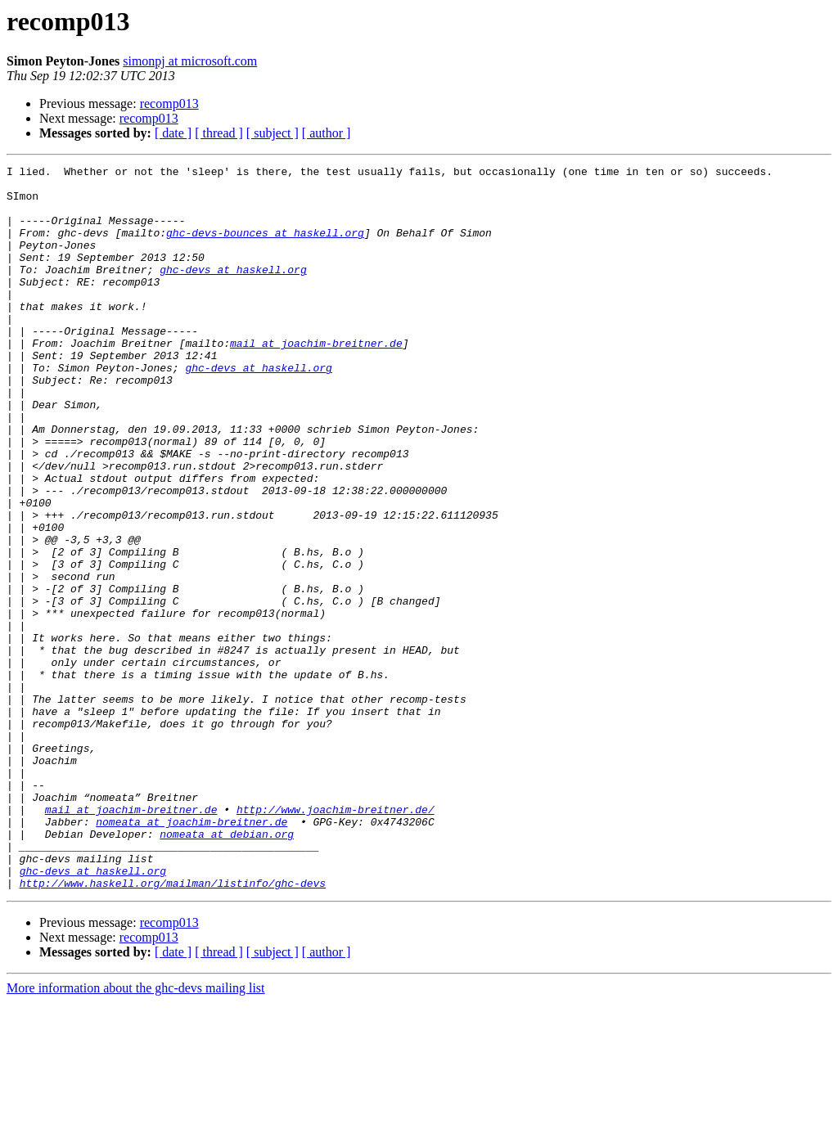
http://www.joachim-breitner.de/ (336, 939)
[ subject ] (272, 133)
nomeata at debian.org (227, 968)
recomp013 (169, 103)
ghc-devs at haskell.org (233, 291)
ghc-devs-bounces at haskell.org (265, 247)
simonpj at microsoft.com (190, 61)
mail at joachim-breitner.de (316, 379)
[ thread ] (219, 133)
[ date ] (173, 133)
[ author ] (326, 133)
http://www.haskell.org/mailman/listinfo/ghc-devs (173, 1027)
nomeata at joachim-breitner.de (191, 954)
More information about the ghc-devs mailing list (136, 1133)
